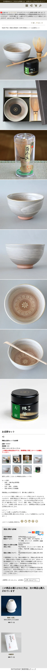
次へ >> (40, 23)
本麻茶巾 (11, 654)
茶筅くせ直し (11, 617)
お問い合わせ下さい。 (32, 580)
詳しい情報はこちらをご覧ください (21, 565)
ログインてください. (20, 512)
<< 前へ (33, 23)
